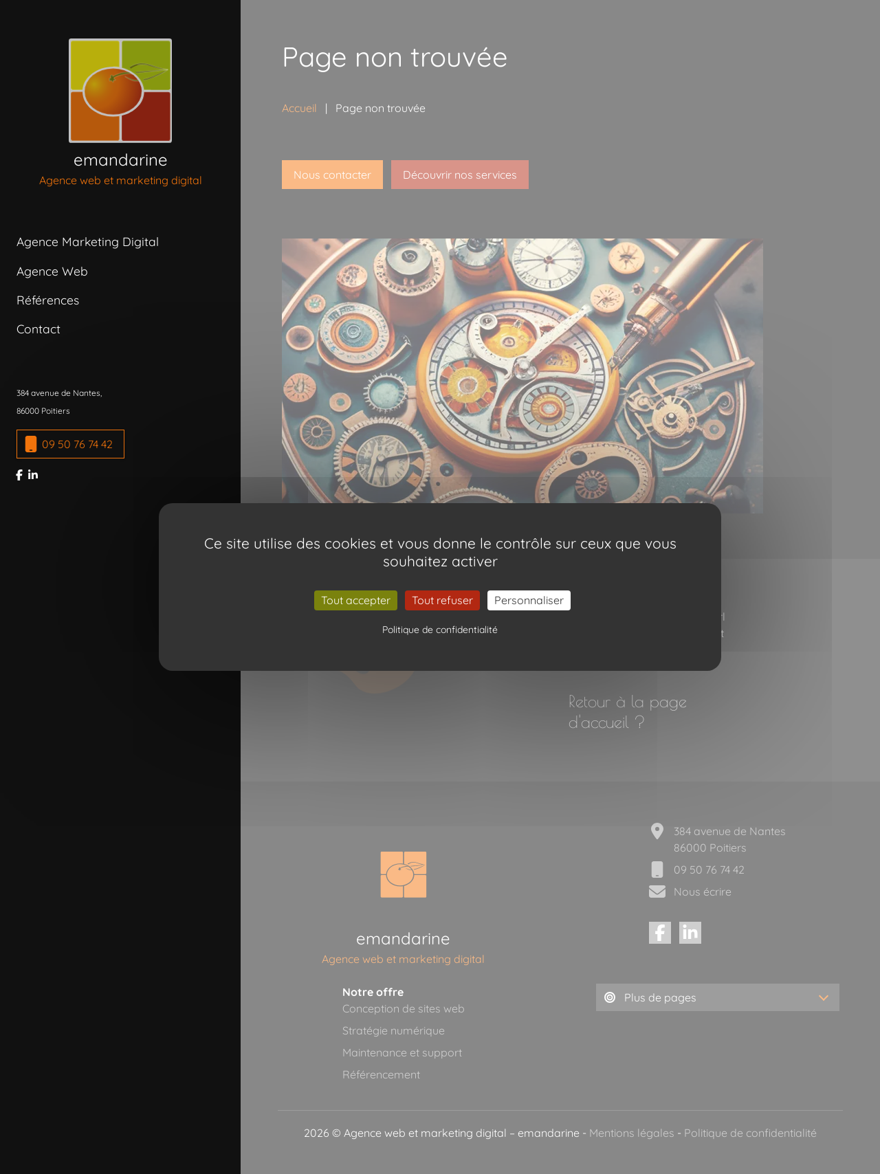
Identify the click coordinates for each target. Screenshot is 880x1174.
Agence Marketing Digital (87, 241)
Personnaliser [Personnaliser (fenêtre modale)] (529, 600)
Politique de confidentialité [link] (440, 629)
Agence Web (52, 270)
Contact (38, 328)
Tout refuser (442, 600)
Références (47, 299)
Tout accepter (355, 600)
